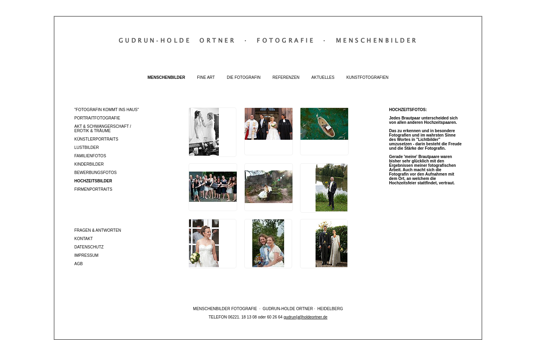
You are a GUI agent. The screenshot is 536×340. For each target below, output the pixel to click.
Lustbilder (86, 147)
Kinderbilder (89, 164)
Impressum (86, 255)
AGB (78, 264)
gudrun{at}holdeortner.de (305, 317)
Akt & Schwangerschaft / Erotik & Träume (102, 128)
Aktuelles (323, 77)
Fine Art (206, 77)
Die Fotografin (244, 77)
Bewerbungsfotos (95, 172)
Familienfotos (90, 156)
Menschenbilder (166, 77)
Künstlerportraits (96, 139)
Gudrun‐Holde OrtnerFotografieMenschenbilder (268, 40)
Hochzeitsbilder (93, 181)
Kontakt (83, 238)
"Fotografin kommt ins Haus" (106, 109)
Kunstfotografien (367, 77)
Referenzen (286, 77)
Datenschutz (89, 247)
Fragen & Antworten (97, 230)
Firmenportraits (93, 189)
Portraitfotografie (97, 118)
